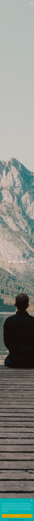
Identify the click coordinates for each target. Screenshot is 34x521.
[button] (31, 504)
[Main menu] (31, 3)
